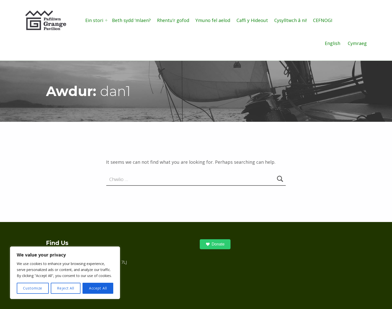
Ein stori (94, 20)
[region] (65, 272)
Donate (215, 244)
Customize (32, 288)
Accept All (98, 288)
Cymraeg (357, 43)
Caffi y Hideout (252, 20)
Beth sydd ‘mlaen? (131, 20)
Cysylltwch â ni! (290, 20)
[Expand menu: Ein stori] (106, 20)
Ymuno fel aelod (213, 20)
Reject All (65, 288)
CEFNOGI (322, 20)
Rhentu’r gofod (173, 20)
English (332, 43)
